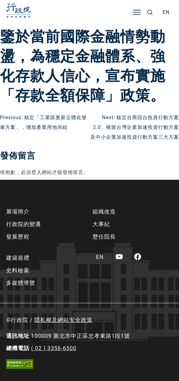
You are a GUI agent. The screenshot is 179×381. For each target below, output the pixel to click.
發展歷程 (17, 236)
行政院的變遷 (23, 224)
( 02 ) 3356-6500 (53, 348)
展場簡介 (17, 211)
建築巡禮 (17, 258)
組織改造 (104, 211)
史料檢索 (17, 270)
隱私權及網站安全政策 (63, 320)
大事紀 (101, 224)
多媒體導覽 (20, 283)
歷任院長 (104, 236)
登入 (36, 172)
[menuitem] (166, 12)
